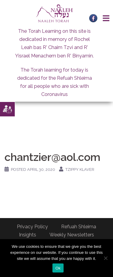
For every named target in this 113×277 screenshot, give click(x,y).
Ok (58, 268)
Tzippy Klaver (79, 169)
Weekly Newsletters (71, 235)
